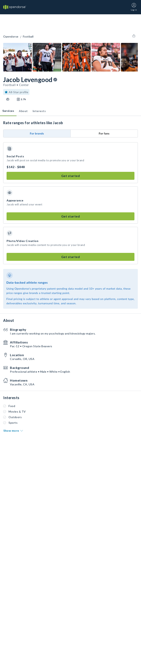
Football (28, 36)
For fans (104, 133)
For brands (37, 133)
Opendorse (10, 36)
